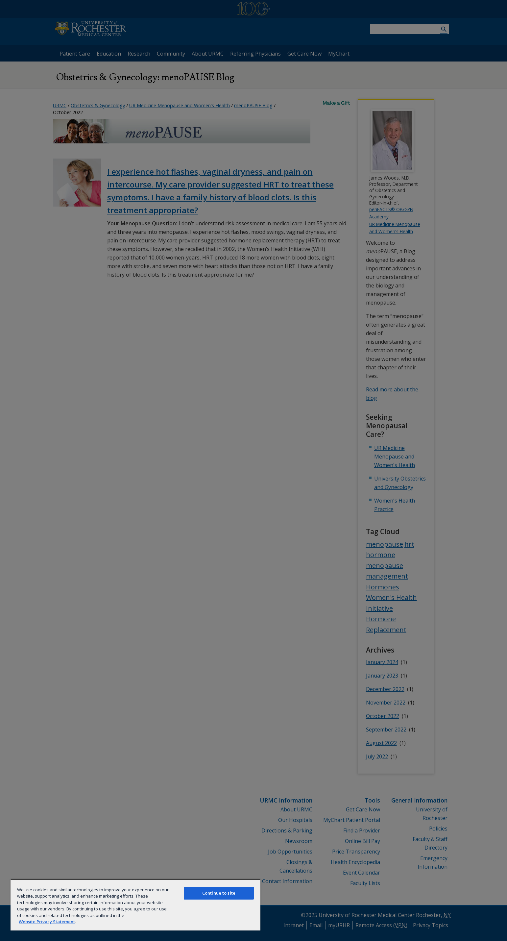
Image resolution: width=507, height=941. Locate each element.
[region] (135, 904)
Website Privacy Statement (47, 922)
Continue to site (218, 893)
